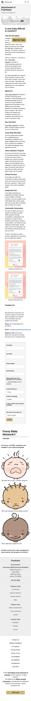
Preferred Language (11, 396)
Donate (15, 614)
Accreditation (15, 660)
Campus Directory (15, 596)
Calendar (15, 626)
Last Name (9, 353)
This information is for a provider (13, 383)
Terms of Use (15, 653)
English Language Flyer (15, 269)
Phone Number (10, 363)
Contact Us (15, 640)
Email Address (10, 371)
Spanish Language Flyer (15, 299)
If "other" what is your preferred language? (15, 404)
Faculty (15, 629)
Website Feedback (15, 643)
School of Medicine (8, 13)
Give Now (15, 666)
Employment (15, 663)
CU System (15, 646)
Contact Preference (11, 389)
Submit (9, 419)
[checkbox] (6, 381)
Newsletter (15, 622)
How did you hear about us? (14, 412)
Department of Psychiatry (8, 8)
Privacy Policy (15, 650)
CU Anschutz (15, 589)
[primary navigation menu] (28, 2)
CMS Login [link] (15, 692)
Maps (15, 600)
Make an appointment (15, 607)
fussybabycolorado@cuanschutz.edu (20, 329)
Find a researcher (15, 611)
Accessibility (15, 656)
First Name (9, 345)
